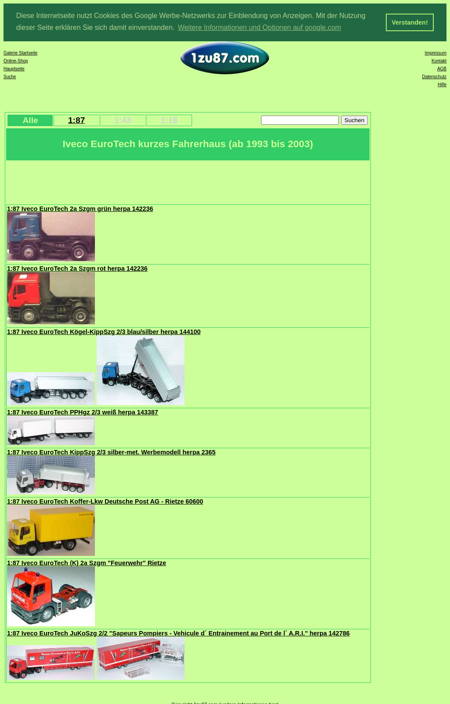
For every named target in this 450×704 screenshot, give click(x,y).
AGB (441, 68)
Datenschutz (434, 76)
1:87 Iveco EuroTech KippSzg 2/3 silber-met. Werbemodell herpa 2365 (111, 451)
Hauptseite (14, 68)
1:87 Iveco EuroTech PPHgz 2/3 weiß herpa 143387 (82, 411)
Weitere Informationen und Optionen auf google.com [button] (259, 27)
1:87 (76, 119)
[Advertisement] (167, 181)
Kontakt (439, 60)
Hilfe (442, 84)
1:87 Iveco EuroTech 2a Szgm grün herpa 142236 (80, 208)
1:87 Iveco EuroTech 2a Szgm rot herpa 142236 (77, 268)
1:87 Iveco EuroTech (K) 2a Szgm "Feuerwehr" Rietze (86, 562)
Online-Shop (16, 60)
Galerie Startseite (20, 52)
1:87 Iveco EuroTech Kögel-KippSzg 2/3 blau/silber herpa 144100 (103, 331)
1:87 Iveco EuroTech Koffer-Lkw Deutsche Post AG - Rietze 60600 (105, 500)
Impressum (435, 52)
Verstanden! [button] (410, 22)
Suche (10, 76)
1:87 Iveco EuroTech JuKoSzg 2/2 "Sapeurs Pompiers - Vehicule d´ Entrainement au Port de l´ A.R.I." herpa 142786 (178, 632)
